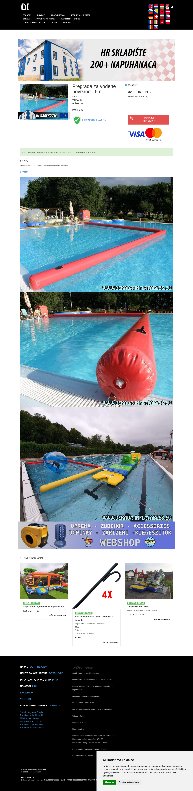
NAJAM (54, 23)
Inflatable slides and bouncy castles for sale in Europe (93, 736)
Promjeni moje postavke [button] (129, 782)
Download (56, 673)
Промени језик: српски (31, 721)
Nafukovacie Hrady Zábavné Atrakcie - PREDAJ (91, 743)
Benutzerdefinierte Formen (82, 756)
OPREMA (26, 19)
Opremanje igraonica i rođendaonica (86, 696)
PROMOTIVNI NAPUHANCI (34, 23)
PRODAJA (27, 15)
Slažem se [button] (109, 782)
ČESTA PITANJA (58, 15)
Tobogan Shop (78, 716)
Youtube (26, 699)
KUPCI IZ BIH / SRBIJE (70, 19)
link (35, 686)
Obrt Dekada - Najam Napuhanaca (85, 673)
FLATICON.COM (27, 777)
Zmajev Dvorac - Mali (138, 606)
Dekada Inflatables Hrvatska (83, 703)
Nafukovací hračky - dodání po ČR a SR (87, 739)
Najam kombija (78, 729)
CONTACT (54, 705)
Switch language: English (32, 712)
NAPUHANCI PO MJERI (80, 15)
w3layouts (42, 769)
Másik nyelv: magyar (30, 718)
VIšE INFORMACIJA (57, 615)
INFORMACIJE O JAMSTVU (89, 120)
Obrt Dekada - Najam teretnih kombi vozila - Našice (92, 680)
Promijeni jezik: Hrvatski (31, 715)
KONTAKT (67, 23)
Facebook (27, 692)
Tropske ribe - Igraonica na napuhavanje (43, 606)
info (55, 679)
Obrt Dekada (38, 667)
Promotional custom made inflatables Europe (89, 749)
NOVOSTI (41, 15)
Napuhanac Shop (79, 722)
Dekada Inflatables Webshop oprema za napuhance (92, 709)
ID (126, 85)
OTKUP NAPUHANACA (45, 19)
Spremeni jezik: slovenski (32, 728)
